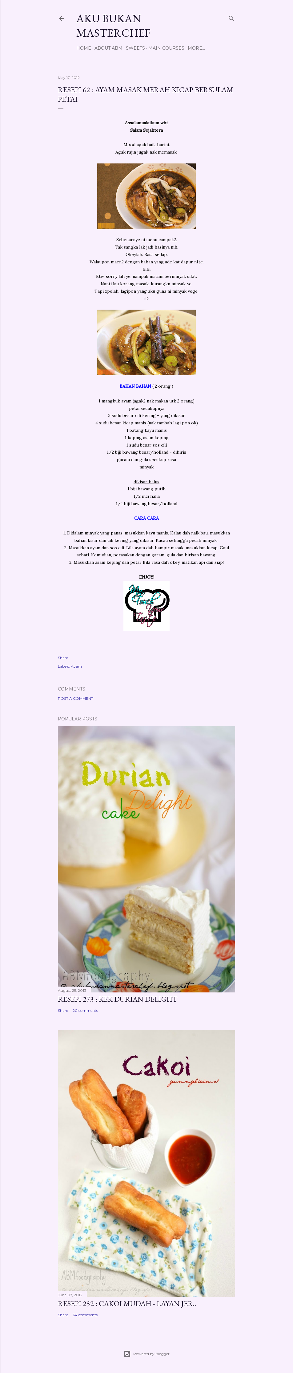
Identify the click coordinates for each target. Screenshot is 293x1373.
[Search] (231, 17)
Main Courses (166, 48)
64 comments (85, 1315)
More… (196, 48)
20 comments (85, 1010)
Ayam (76, 666)
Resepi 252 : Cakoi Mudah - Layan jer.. (127, 1303)
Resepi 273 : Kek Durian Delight (117, 999)
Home (83, 48)
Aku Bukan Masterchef (113, 25)
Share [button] (63, 657)
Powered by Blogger (146, 1354)
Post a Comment (75, 698)
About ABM (108, 48)
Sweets (135, 48)
